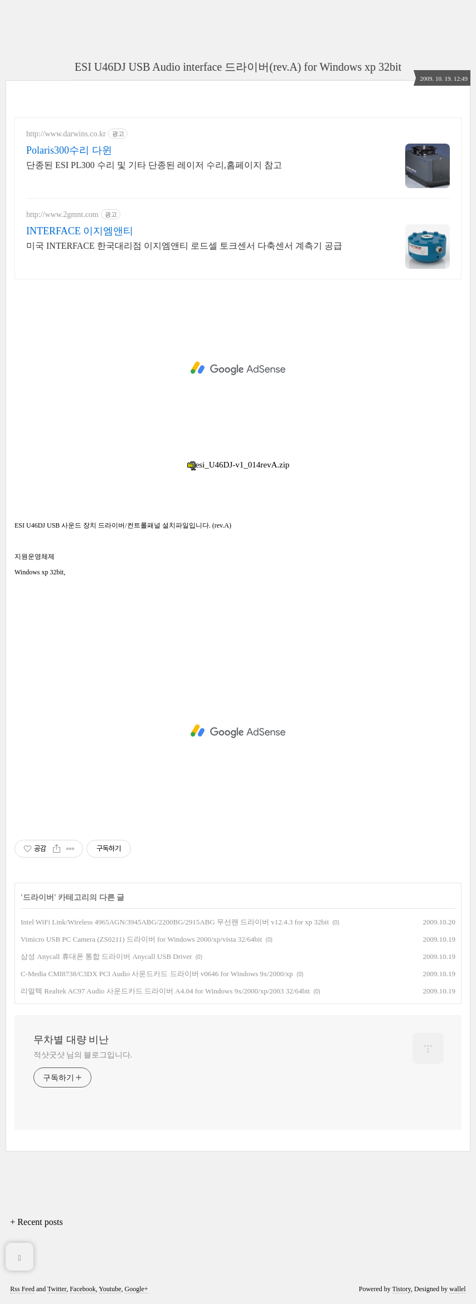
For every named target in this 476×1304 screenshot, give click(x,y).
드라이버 (38, 897)
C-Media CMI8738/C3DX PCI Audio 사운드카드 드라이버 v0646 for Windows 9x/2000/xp (157, 974)
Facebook (83, 1289)
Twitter (56, 1289)
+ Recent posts (36, 1222)
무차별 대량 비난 (71, 1039)
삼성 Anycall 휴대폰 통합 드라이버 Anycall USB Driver (106, 956)
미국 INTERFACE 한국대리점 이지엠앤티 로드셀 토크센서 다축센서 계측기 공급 (184, 245)
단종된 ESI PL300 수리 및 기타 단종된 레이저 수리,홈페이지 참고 (154, 165)
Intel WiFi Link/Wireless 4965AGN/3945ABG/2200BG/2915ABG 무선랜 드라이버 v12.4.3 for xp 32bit (175, 922)
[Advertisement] (238, 368)
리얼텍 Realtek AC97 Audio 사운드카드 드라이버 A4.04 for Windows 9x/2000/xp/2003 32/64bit (165, 991)
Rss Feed (22, 1289)
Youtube (110, 1289)
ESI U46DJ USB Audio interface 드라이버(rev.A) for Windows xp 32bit (238, 67)
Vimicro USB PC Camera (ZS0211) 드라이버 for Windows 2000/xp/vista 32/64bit (141, 939)
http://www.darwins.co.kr (66, 134)
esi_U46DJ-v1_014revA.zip (238, 464)
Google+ (136, 1289)
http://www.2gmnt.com (62, 214)
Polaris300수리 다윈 (69, 150)
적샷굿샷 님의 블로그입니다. (82, 1055)
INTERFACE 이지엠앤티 (79, 231)
